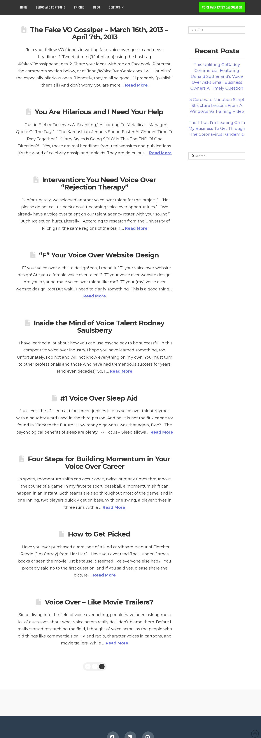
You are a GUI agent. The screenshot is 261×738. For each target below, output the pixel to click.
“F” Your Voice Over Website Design (99, 255)
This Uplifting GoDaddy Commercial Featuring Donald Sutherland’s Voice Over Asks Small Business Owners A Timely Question (216, 76)
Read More (136, 85)
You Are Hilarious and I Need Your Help (99, 112)
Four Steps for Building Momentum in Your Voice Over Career (99, 463)
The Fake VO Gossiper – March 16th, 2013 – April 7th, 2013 (99, 33)
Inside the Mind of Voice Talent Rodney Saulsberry (99, 327)
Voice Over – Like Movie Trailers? (99, 602)
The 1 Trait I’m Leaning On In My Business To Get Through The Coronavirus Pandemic (217, 128)
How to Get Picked (99, 534)
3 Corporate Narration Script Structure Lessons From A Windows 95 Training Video (216, 105)
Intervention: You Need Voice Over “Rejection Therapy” (99, 183)
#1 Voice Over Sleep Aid (99, 398)
